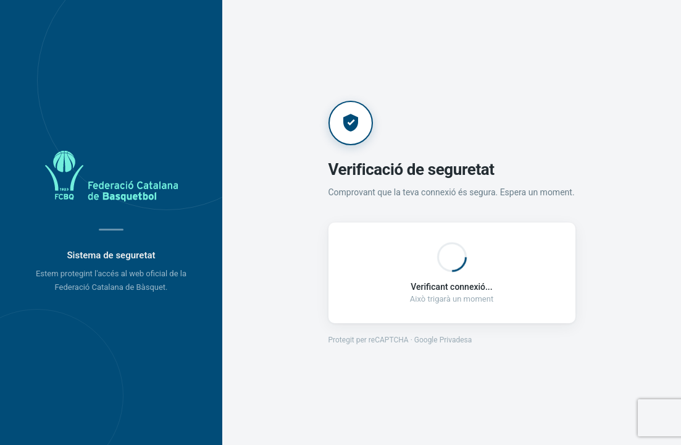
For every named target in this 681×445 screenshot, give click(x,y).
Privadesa (456, 340)
